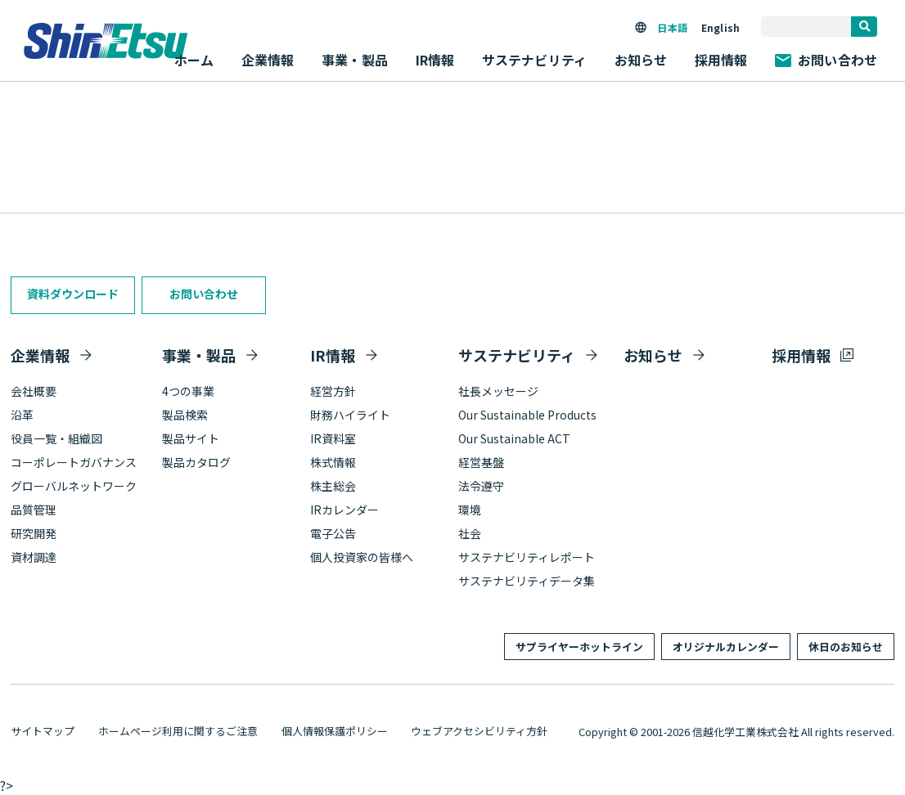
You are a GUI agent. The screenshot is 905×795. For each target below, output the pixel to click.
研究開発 (33, 533)
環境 (469, 509)
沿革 (22, 414)
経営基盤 (481, 462)
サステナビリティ (516, 355)
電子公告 (333, 533)
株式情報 (333, 462)
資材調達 (33, 557)
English (720, 27)
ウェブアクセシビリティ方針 (479, 731)
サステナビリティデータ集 (526, 581)
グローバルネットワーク (74, 486)
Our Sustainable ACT (514, 438)
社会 (469, 533)
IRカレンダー (344, 509)
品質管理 (33, 509)
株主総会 (333, 486)
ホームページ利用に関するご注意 (178, 731)
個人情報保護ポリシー (334, 731)
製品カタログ (196, 462)
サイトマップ (42, 731)
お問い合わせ (826, 60)
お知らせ (641, 60)
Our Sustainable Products (527, 414)
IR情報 (332, 355)
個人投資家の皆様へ (361, 557)
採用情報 (721, 60)
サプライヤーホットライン (579, 646)
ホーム (194, 60)
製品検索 (185, 414)
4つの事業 (188, 391)
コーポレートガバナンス (74, 462)
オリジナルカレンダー (726, 646)
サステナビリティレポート (526, 557)
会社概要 (33, 391)
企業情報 (40, 355)
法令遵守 (481, 486)
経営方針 (333, 391)
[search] (864, 26)
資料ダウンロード (73, 293)
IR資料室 (333, 438)
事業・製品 (199, 355)
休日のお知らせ (845, 646)
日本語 (672, 27)
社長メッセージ (498, 391)
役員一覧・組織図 (56, 438)
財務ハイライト (350, 414)
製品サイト (190, 438)
